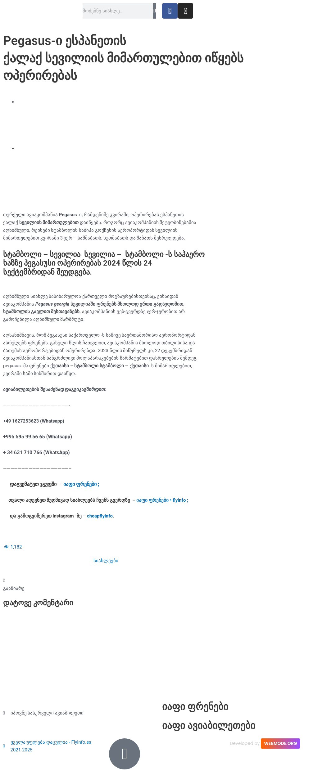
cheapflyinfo (100, 516)
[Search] (154, 11)
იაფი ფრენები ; (81, 484)
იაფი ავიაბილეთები (210, 726)
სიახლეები (105, 560)
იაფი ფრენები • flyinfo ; (162, 500)
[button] (14, 584)
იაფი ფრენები (196, 706)
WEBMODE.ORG (280, 743)
